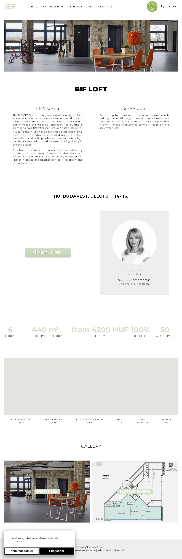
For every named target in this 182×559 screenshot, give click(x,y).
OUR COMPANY (37, 6)
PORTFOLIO (74, 6)
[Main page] (11, 7)
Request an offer (48, 252)
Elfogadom (56, 550)
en (175, 6)
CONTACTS (105, 6)
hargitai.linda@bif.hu (138, 283)
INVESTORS (56, 6)
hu (170, 6)
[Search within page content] (163, 6)
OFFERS (90, 6)
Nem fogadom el (21, 550)
